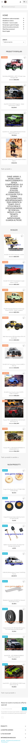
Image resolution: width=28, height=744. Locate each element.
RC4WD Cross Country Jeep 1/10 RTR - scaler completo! (14, 392)
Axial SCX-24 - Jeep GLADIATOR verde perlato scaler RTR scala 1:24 (14, 132)
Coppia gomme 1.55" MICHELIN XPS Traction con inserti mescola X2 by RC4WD (14, 628)
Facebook (2, 717)
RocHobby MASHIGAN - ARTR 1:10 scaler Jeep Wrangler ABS (14, 77)
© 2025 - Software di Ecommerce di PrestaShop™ (10, 741)
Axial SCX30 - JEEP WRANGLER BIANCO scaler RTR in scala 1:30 (14, 656)
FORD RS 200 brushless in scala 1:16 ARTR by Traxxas (14, 573)
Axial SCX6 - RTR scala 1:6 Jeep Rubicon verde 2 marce (14, 160)
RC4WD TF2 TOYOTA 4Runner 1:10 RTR (14, 254)
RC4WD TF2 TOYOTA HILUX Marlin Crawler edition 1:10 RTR (14, 281)
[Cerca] (14, 6)
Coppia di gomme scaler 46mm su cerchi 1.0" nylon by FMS (14, 517)
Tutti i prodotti (6, 169)
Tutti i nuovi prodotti (8, 693)
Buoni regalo (6, 31)
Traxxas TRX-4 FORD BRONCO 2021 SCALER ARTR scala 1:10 (14, 420)
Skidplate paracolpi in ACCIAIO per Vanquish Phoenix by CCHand (14, 600)
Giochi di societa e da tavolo (11, 27)
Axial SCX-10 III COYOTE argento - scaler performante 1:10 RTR (14, 104)
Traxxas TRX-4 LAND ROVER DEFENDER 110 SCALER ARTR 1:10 (14, 448)
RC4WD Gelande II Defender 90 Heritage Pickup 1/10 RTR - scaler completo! (14, 309)
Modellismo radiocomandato (11, 18)
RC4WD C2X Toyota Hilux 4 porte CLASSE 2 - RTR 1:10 (14, 365)
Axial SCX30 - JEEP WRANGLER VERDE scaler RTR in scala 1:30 (14, 684)
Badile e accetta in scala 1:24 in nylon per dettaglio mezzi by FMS (14, 545)
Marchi (5, 40)
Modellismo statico (8, 20)
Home (5, 15)
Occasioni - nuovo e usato (10, 23)
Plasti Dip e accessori (9, 29)
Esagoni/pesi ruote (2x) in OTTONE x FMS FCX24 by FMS (14, 490)
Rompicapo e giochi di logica (11, 25)
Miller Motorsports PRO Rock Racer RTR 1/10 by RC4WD (14, 337)
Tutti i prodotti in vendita (10, 457)
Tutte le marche (14, 42)
